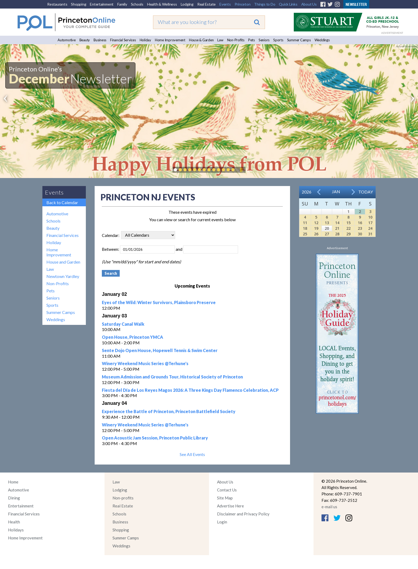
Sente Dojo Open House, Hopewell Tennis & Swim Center (160, 350)
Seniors (264, 40)
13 (327, 222)
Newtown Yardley (62, 276)
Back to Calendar (62, 202)
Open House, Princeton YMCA (132, 337)
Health (14, 521)
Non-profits (123, 497)
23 (360, 228)
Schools (137, 4)
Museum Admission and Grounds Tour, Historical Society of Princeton (172, 376)
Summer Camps (299, 40)
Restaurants (57, 4)
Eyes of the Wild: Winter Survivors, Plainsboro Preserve (159, 302)
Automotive (67, 40)
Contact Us (227, 489)
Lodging (187, 4)
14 (337, 222)
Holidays (16, 529)
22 (348, 228)
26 (316, 233)
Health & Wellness (162, 4)
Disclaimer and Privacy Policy (243, 513)
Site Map (225, 497)
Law (220, 40)
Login (222, 521)
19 (316, 228)
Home (13, 481)
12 (316, 222)
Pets (251, 40)
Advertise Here (230, 505)
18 (305, 228)
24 (370, 228)
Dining (14, 497)
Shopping (78, 4)
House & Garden (201, 40)
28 (337, 233)
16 (360, 222)
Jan (336, 191)
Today (365, 191)
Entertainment (102, 4)
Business (100, 40)
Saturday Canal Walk (123, 323)
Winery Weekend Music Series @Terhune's (145, 363)
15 (348, 222)
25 (305, 233)
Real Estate (206, 4)
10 (370, 217)
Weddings (322, 40)
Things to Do (264, 4)
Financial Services (123, 40)
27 (327, 233)
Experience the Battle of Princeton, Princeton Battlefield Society (168, 411)
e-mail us (329, 506)
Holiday (145, 40)
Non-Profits (235, 40)
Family (122, 4)
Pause (241, 169)
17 (370, 222)
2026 (306, 191)
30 (360, 233)
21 (337, 228)
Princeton (243, 4)
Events (225, 4)
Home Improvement (170, 40)
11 (305, 222)
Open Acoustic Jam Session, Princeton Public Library (155, 437)
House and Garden (63, 261)
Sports (278, 40)
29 (348, 233)
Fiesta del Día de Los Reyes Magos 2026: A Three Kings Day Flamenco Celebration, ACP (190, 390)
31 (370, 233)
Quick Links (288, 4)
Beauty (84, 40)
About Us (309, 4)
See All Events (192, 454)
